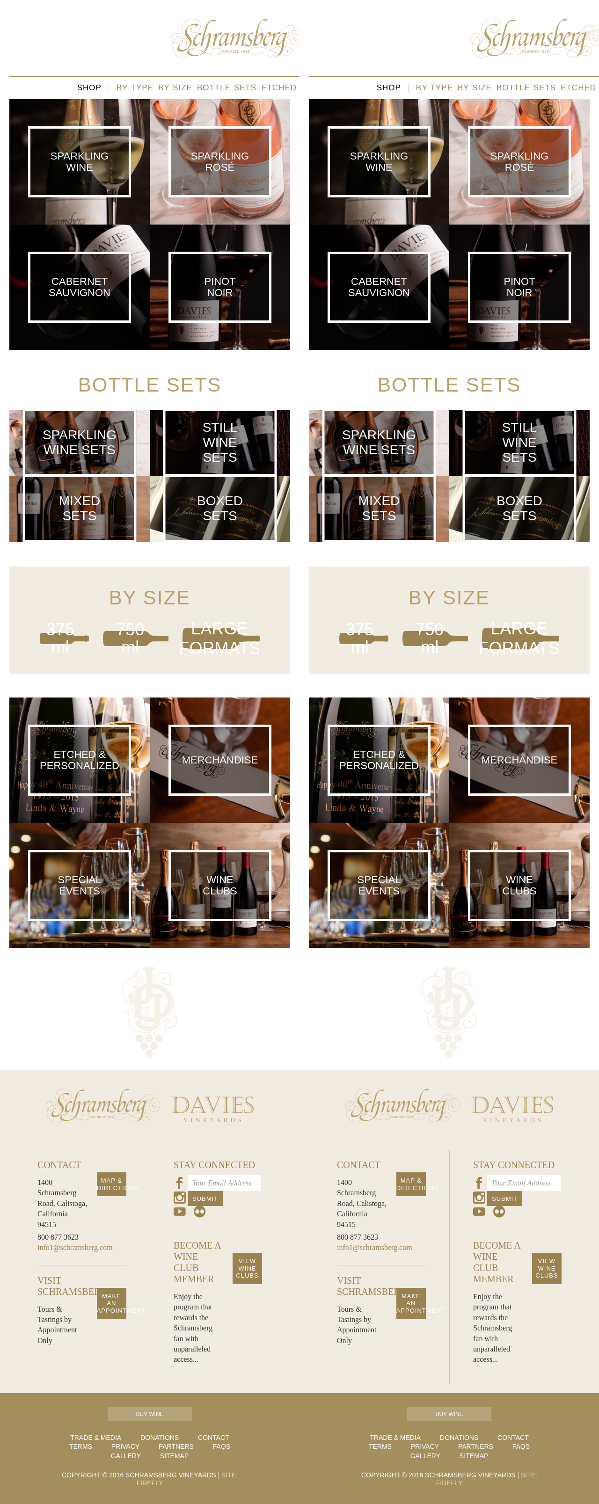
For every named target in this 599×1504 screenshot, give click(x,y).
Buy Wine (149, 1414)
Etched (279, 87)
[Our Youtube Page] (180, 1213)
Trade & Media (95, 1437)
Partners (176, 1446)
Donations (159, 1437)
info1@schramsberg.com (75, 1247)
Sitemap (174, 1456)
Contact (213, 1437)
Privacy (125, 1446)
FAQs (221, 1446)
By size (175, 87)
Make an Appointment (111, 1303)
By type (135, 87)
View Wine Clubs (247, 1268)
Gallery (126, 1456)
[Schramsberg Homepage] (103, 1136)
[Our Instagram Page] (180, 1199)
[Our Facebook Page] (180, 1184)
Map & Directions (111, 1184)
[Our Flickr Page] (200, 1213)
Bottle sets (226, 87)
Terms (80, 1446)
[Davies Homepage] (212, 1136)
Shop (89, 87)
